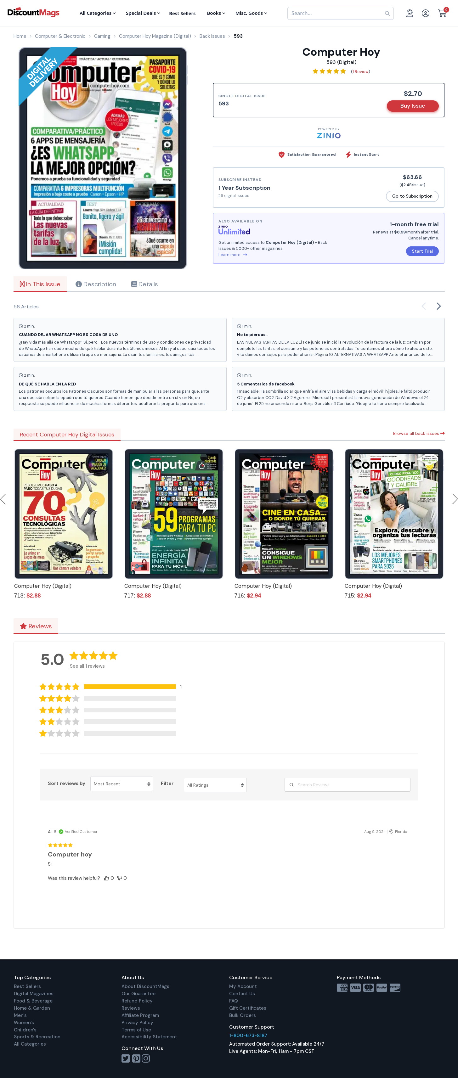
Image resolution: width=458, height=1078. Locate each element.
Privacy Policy (137, 1022)
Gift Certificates (247, 1008)
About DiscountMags (145, 986)
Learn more (232, 254)
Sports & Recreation (37, 1037)
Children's (25, 1030)
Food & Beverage (33, 1001)
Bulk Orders (242, 1015)
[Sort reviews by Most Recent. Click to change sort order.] (122, 784)
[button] (115, 687)
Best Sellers (27, 986)
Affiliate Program (140, 1015)
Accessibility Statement (149, 1037)
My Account (243, 986)
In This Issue (40, 284)
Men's (20, 1015)
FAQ (233, 1001)
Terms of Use (136, 1030)
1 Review (361, 71)
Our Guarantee (138, 994)
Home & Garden (32, 1008)
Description (96, 284)
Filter (167, 783)
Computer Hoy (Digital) (42, 585)
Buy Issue (412, 105)
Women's (24, 1022)
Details (144, 284)
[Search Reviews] (347, 785)
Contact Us (242, 994)
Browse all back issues (419, 433)
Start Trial (422, 251)
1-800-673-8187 (248, 1035)
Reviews (36, 626)
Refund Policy (137, 1001)
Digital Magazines (34, 994)
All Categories (30, 1044)
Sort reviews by (66, 783)
